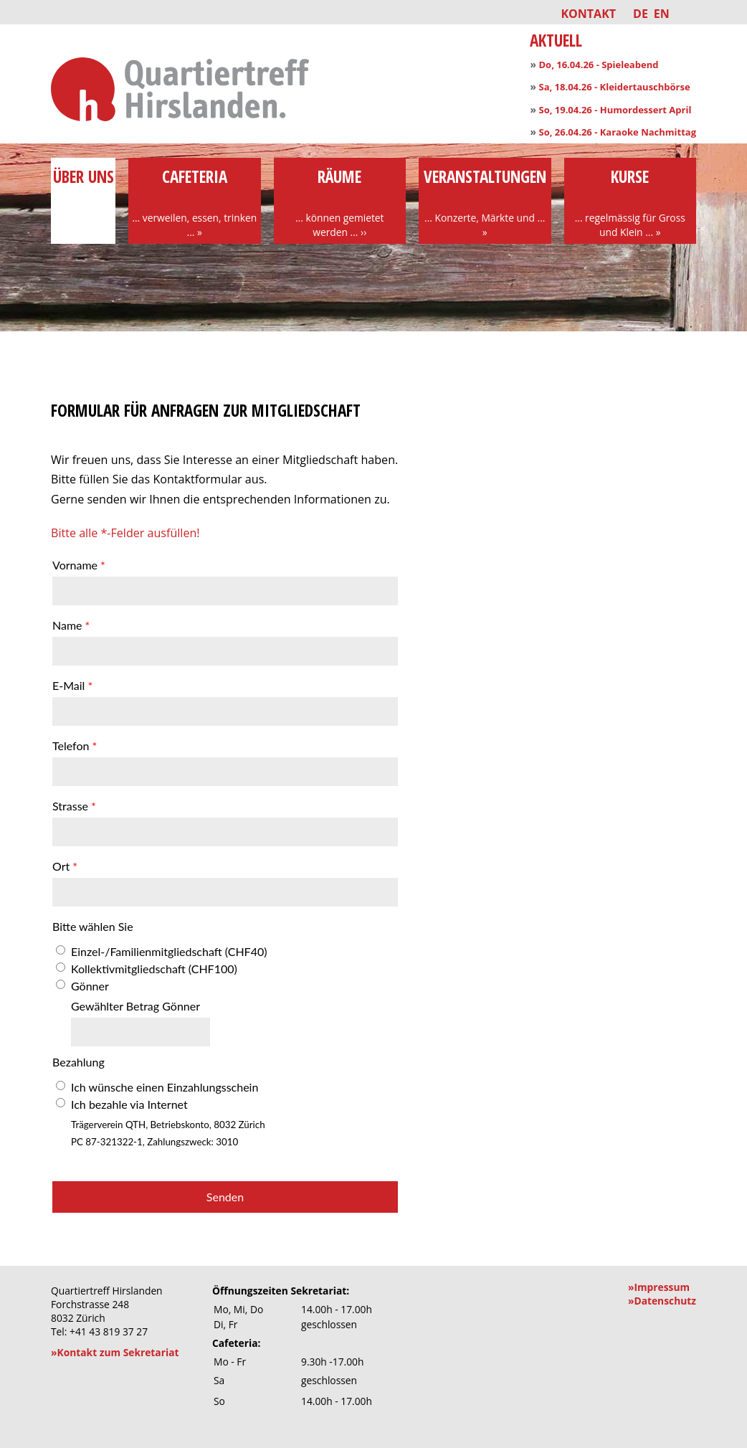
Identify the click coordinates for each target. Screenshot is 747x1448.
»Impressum (659, 1287)
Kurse (630, 202)
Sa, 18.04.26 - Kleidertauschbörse (614, 86)
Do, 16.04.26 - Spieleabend (598, 64)
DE (640, 14)
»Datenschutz (662, 1300)
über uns (83, 188)
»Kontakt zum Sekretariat (115, 1352)
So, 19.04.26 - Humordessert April (614, 109)
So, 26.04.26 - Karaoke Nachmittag (617, 132)
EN (662, 14)
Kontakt (588, 14)
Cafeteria (194, 202)
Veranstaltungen (485, 202)
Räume (340, 202)
